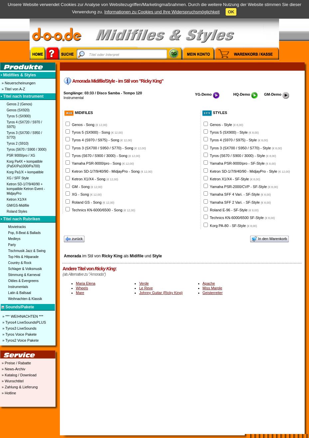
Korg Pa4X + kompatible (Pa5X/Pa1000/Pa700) (25, 164)
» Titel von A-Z (13, 89)
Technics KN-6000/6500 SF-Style (242, 218)
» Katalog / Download (19, 375)
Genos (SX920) (18, 110)
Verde (144, 283)
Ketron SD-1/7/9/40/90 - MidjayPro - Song (112, 171)
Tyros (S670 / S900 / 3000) (27, 149)
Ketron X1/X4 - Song (95, 179)
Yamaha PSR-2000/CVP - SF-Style (244, 187)
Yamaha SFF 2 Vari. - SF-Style (240, 202)
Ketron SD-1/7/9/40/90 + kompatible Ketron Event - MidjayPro (26, 188)
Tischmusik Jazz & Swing (26, 251)
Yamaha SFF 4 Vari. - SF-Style (240, 194)
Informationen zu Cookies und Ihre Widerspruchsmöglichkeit (162, 11)
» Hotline (8, 393)
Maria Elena (85, 283)
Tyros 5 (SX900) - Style (234, 132)
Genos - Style (226, 125)
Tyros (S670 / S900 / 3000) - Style (243, 156)
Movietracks (17, 227)
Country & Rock (19, 263)
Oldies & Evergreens (23, 281)
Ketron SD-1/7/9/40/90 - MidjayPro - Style (250, 171)
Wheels (82, 288)
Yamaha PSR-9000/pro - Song (103, 163)
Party (12, 245)
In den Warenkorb (269, 239)
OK (231, 11)
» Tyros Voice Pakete (19, 334)
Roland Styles (17, 211)
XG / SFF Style (18, 178)
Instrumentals (18, 287)
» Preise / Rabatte (16, 363)
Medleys (14, 239)
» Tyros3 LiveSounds (19, 328)
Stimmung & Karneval (24, 275)
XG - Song (87, 194)
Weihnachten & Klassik (25, 299)
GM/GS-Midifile (18, 205)
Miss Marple (212, 288)
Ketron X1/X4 (16, 199)
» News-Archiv (13, 369)
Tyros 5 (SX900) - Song (97, 132)
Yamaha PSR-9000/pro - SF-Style (243, 163)
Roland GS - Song (93, 202)
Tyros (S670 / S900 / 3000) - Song (106, 156)
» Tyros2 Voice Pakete (20, 340)
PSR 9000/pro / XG (21, 155)
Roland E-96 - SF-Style (234, 210)
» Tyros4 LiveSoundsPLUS (23, 322)
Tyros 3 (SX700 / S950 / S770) (24, 135)
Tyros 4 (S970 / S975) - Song (102, 140)
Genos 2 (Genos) (19, 104)
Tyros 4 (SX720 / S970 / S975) (24, 124)
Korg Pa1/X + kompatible (25, 172)
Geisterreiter (213, 293)
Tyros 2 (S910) (18, 143)
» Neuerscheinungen (18, 83)
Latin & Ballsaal (19, 293)
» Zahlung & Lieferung (19, 387)
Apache (209, 283)
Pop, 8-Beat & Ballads (24, 233)
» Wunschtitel (12, 381)
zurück (74, 239)
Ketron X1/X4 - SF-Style (235, 179)
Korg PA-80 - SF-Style (233, 226)
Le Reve (146, 288)
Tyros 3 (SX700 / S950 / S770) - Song (109, 148)
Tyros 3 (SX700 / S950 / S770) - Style (246, 148)
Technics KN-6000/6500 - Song (103, 210)
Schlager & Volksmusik (25, 269)
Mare (80, 293)
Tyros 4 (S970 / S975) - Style (239, 140)
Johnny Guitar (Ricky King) (161, 293)
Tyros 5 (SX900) (19, 116)
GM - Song (87, 187)
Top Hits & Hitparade (23, 257)
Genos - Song (89, 125)
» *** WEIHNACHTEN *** (22, 316)
